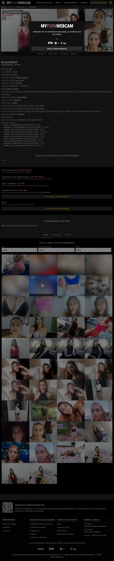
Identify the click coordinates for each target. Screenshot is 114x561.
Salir (57, 38)
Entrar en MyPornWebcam (57, 49)
